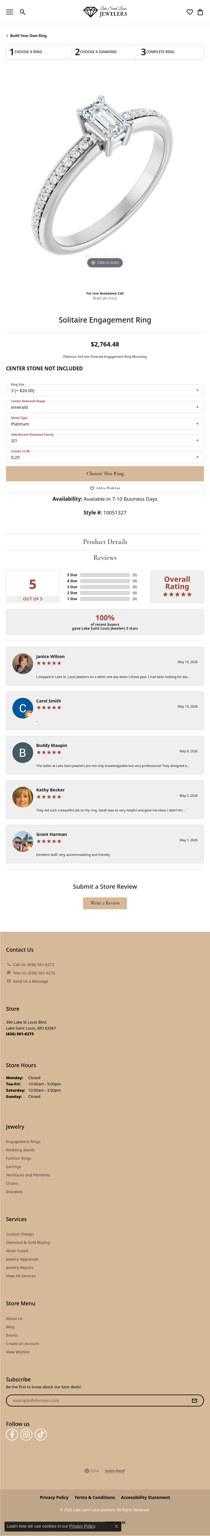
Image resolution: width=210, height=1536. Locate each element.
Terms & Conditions (95, 1497)
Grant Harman (51, 834)
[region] (105, 180)
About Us (14, 1318)
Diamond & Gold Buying (28, 1242)
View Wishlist (18, 1352)
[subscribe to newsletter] (194, 1400)
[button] (23, 12)
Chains (12, 1183)
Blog (10, 1326)
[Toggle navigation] (9, 12)
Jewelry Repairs (20, 1267)
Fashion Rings (18, 1158)
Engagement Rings (23, 1141)
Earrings (13, 1166)
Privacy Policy (54, 1497)
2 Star (72, 592)
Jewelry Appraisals (22, 1259)
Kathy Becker (50, 790)
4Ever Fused (17, 1250)
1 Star (72, 598)
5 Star (72, 574)
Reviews (105, 558)
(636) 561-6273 (105, 298)
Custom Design (20, 1234)
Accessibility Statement (145, 1497)
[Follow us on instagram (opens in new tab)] (26, 1435)
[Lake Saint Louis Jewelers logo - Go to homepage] (105, 12)
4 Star (72, 580)
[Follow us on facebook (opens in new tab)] (12, 1435)
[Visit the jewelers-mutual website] (115, 1470)
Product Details (105, 542)
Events (12, 1335)
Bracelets (14, 1191)
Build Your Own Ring (28, 35)
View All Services (21, 1275)
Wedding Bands (20, 1150)
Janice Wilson (50, 656)
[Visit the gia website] (91, 1470)
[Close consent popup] (116, 1526)
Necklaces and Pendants (28, 1175)
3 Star (72, 586)
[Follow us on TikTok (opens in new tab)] (41, 1435)
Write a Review (105, 903)
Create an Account (22, 1343)
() (134, 574)
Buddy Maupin (51, 745)
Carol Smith (48, 701)
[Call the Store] (20, 1033)
